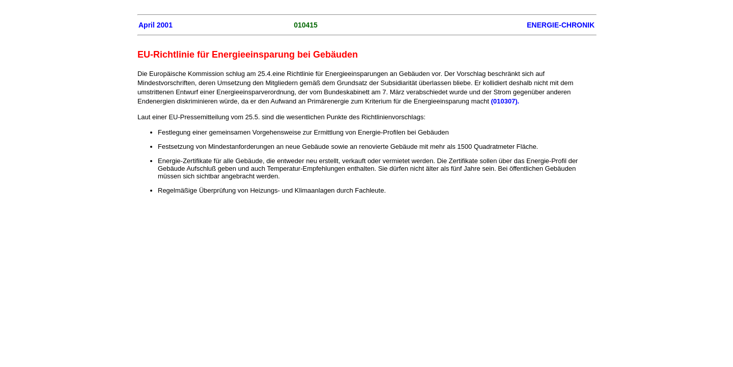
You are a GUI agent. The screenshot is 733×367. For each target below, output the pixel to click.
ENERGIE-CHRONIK (561, 25)
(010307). (505, 101)
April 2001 (155, 25)
